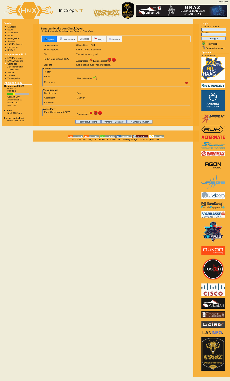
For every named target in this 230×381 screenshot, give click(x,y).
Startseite (11, 27)
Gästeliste (12, 64)
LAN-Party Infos (15, 58)
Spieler (49, 39)
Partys (99, 39)
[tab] (49, 39)
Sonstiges (84, 39)
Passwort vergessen (215, 48)
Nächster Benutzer (140, 122)
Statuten (11, 41)
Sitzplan (11, 72)
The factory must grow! (87, 54)
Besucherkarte (16, 67)
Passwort (205, 32)
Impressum (12, 47)
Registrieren (211, 44)
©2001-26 (76, 139)
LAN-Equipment (15, 44)
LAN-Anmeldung (15, 61)
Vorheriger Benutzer (114, 122)
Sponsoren (12, 32)
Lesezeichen (67, 39)
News (10, 30)
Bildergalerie (13, 38)
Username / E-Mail (210, 26)
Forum (10, 35)
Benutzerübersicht (88, 122)
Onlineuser (14, 69)
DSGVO (11, 50)
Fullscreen (155, 139)
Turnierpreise (13, 78)
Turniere (11, 75)
